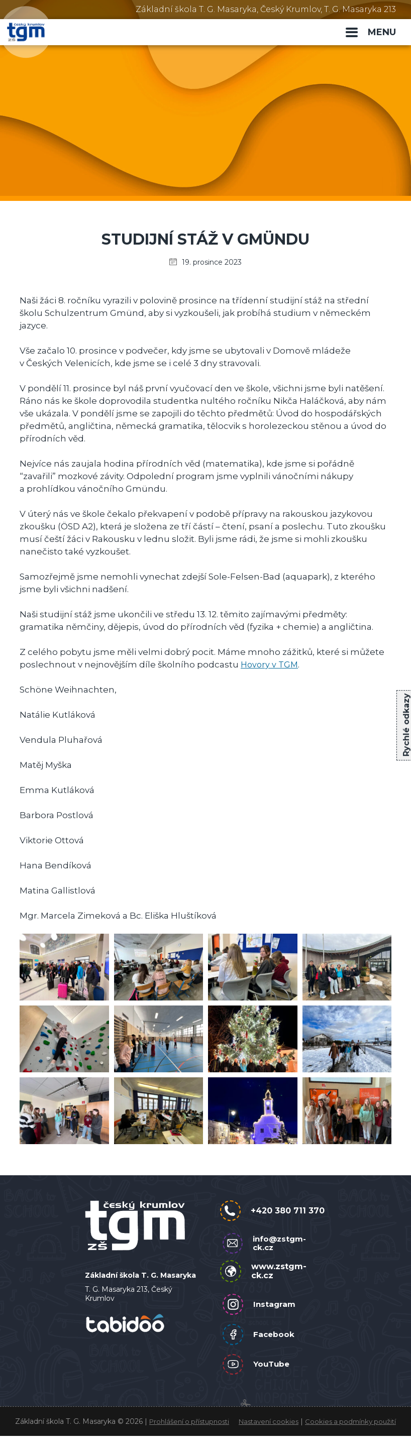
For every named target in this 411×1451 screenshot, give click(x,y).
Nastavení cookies (264, 1427)
